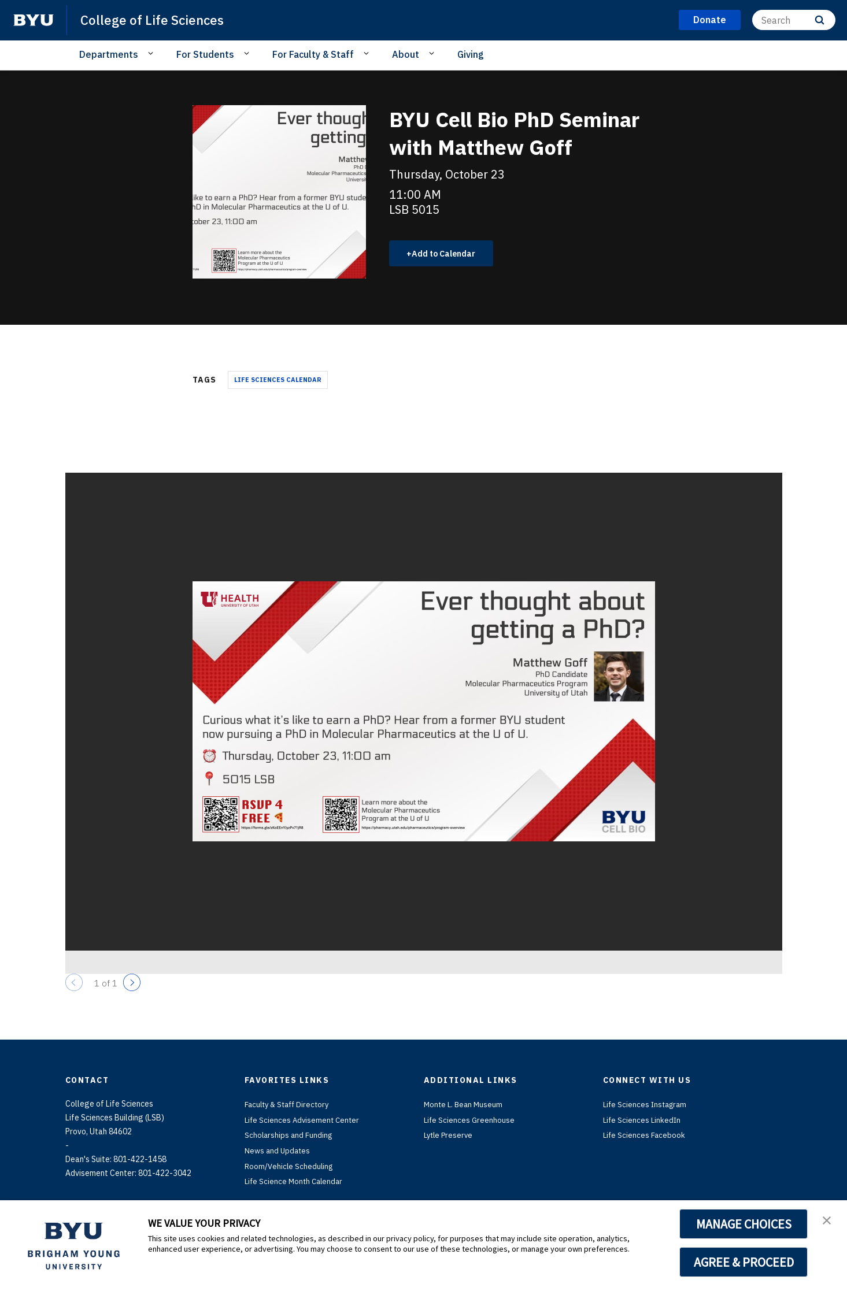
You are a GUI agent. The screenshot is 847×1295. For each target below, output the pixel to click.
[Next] (131, 983)
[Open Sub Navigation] (152, 53)
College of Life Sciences (156, 19)
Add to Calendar (450, 253)
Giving (470, 54)
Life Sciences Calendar (277, 381)
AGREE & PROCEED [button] (744, 1262)
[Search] (793, 20)
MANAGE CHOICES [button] (743, 1224)
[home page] (33, 20)
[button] (827, 1221)
